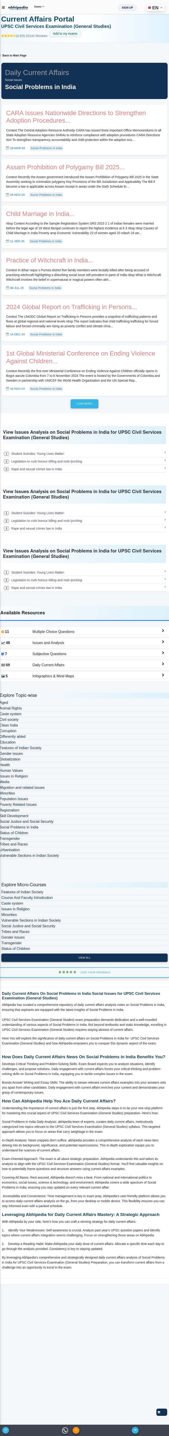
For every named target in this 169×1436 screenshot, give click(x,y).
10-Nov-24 (15, 388)
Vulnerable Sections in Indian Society (31, 920)
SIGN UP (127, 7)
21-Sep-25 (15, 241)
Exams (39, 6)
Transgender (11, 943)
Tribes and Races (15, 932)
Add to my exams (65, 33)
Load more (84, 403)
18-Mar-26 (15, 148)
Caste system (12, 903)
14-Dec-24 (15, 334)
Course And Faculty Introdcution (27, 898)
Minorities (9, 915)
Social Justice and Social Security (28, 926)
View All (85, 957)
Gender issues (13, 937)
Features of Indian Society (22, 892)
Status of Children (15, 949)
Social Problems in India (47, 148)
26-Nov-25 (15, 194)
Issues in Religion (15, 909)
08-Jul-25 (15, 288)
